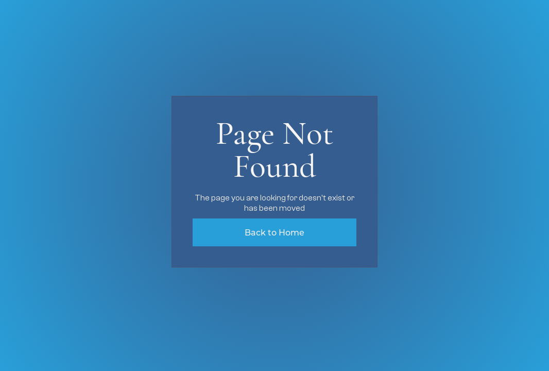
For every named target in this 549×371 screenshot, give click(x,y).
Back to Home (274, 232)
